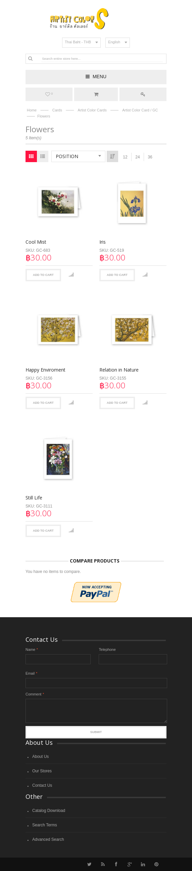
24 (137, 157)
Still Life (34, 496)
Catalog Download (48, 810)
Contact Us (42, 785)
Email (30, 673)
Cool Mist (36, 242)
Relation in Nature (118, 369)
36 (150, 157)
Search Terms (44, 825)
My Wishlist (49, 94)
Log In (142, 94)
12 (125, 157)
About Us (40, 756)
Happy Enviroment (45, 369)
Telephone (107, 649)
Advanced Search (48, 839)
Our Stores (42, 771)
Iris (102, 242)
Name (30, 649)
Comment (33, 694)
